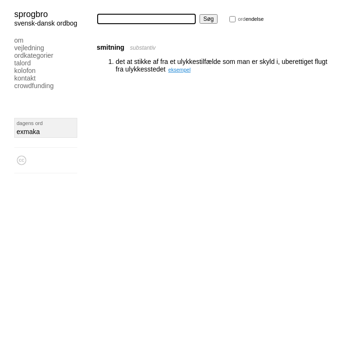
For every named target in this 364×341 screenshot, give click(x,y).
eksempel (179, 69)
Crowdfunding (34, 86)
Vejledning (29, 48)
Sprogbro (31, 14)
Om (18, 40)
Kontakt (25, 78)
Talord (22, 63)
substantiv (142, 48)
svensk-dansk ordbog (45, 23)
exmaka (28, 131)
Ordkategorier (34, 55)
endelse (251, 19)
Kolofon (25, 70)
